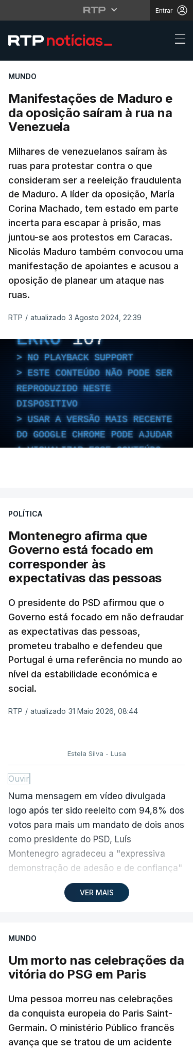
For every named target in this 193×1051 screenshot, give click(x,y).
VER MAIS (97, 892)
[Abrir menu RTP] (96, 10)
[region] (96, 393)
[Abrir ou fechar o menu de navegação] (177, 40)
